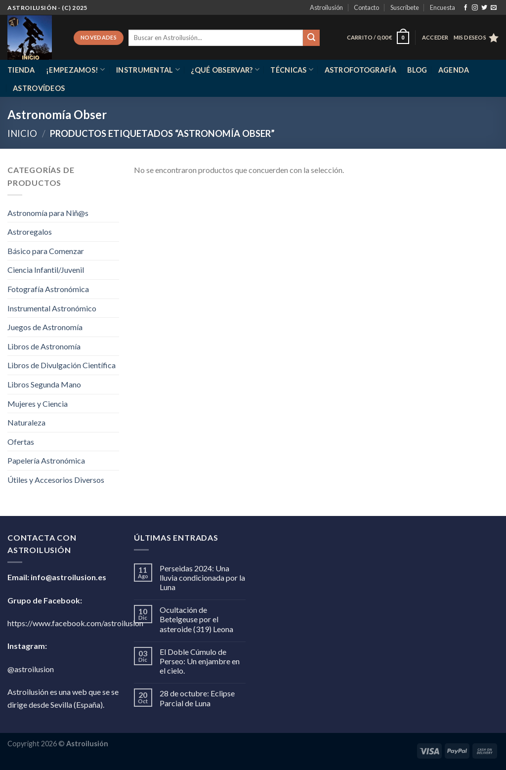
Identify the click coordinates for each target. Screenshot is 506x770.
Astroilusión (326, 7)
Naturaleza (26, 422)
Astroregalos (29, 231)
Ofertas (20, 441)
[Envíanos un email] (494, 7)
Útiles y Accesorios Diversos (55, 479)
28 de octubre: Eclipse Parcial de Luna (197, 697)
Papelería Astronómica (46, 460)
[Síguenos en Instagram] (475, 7)
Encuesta (442, 7)
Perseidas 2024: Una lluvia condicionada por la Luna (202, 577)
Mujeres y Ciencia (37, 403)
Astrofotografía (360, 70)
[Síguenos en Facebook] (465, 7)
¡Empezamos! (75, 69)
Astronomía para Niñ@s (47, 212)
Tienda (21, 70)
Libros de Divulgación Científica (61, 365)
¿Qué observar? (225, 69)
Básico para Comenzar (45, 251)
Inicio (22, 133)
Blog (417, 70)
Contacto (366, 7)
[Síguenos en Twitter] (484, 7)
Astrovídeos (39, 88)
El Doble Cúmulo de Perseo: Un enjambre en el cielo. (200, 661)
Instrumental (148, 69)
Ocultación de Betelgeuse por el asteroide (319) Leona (196, 619)
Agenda (453, 70)
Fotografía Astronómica (48, 289)
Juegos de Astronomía (45, 327)
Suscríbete (404, 7)
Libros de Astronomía (44, 346)
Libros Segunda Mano (44, 384)
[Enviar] (311, 38)
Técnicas (291, 69)
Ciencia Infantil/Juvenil (45, 269)
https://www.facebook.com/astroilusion (75, 623)
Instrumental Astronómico (51, 308)
